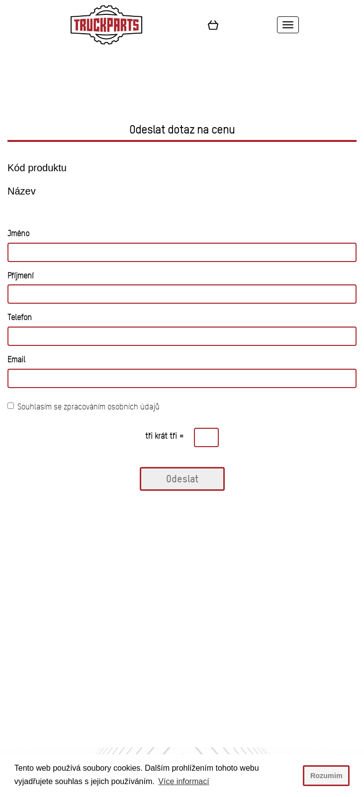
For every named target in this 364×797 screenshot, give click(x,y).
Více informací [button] (183, 781)
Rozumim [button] (326, 776)
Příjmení (20, 275)
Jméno (18, 233)
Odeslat (182, 478)
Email (16, 359)
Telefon (19, 317)
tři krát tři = (164, 436)
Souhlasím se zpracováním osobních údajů (83, 406)
